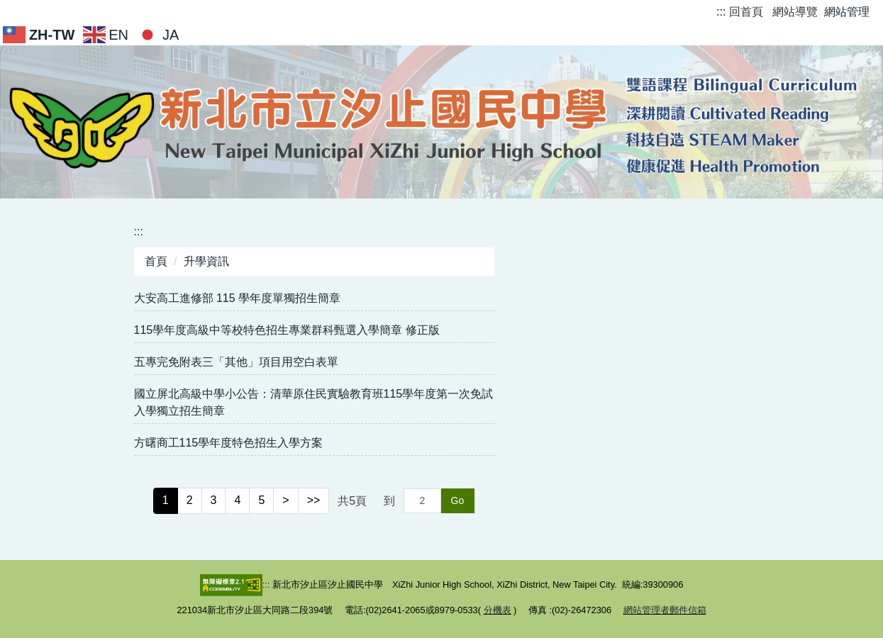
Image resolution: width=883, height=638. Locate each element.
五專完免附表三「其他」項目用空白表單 (236, 362)
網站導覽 (795, 12)
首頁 (156, 261)
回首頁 (746, 12)
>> (314, 500)
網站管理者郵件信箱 (664, 610)
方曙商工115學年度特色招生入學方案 (228, 443)
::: (721, 12)
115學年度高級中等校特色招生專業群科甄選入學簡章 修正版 (287, 330)
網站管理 (847, 12)
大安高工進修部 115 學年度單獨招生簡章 (237, 298)
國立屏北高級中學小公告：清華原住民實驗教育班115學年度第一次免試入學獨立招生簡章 (314, 402)
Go (458, 500)
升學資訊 (206, 261)
